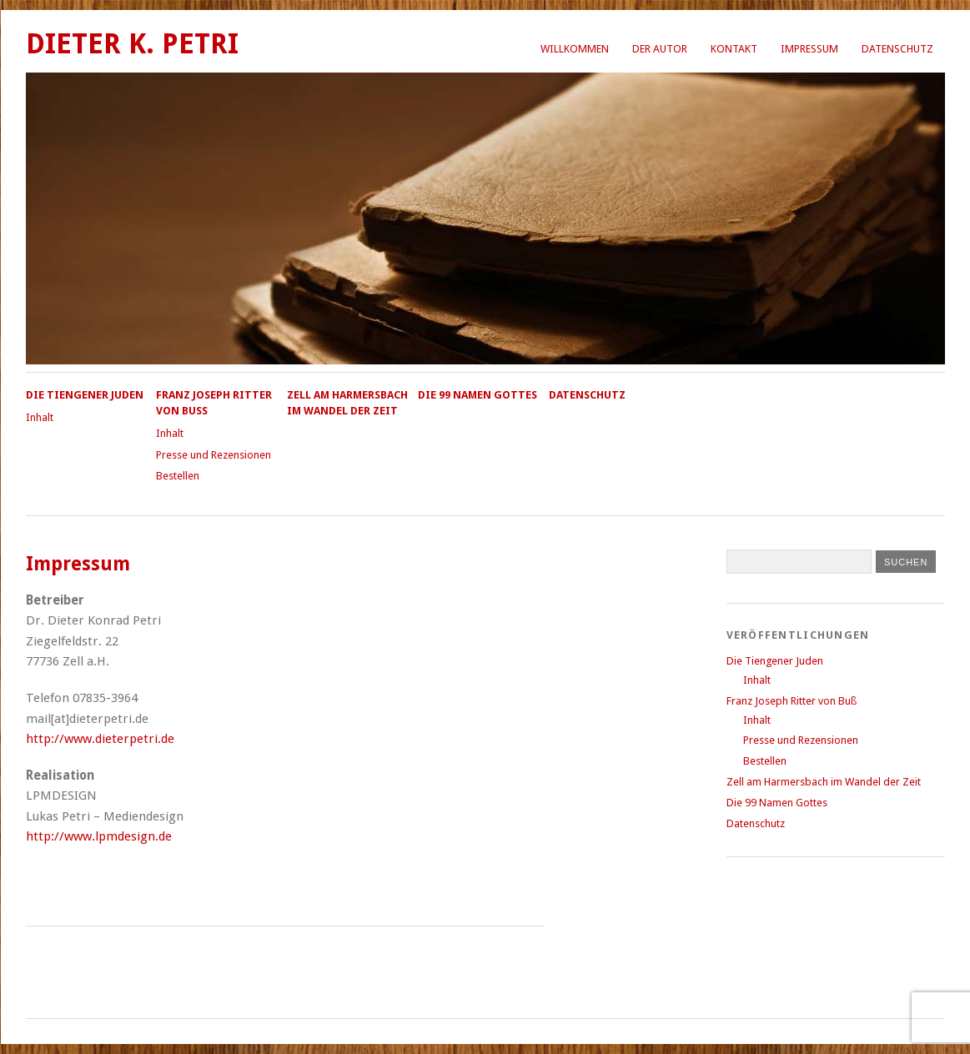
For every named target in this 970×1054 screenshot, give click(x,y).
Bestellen (177, 475)
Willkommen (574, 49)
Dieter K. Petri (132, 44)
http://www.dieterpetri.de (100, 738)
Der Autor (659, 49)
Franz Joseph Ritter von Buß (791, 701)
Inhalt (39, 417)
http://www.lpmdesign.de (99, 836)
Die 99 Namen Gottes (477, 395)
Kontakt (734, 49)
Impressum (809, 49)
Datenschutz (897, 49)
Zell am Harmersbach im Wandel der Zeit (823, 781)
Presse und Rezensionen (213, 455)
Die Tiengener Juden (84, 395)
